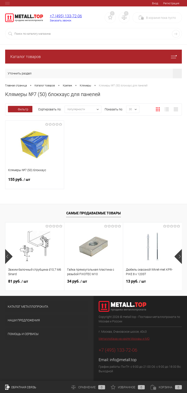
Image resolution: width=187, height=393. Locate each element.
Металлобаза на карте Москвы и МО (124, 338)
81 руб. (18, 281)
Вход (155, 3)
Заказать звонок (60, 20)
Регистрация (171, 3)
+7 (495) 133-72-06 (66, 16)
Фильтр (20, 109)
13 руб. (136, 281)
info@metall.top (123, 359)
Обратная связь (20, 387)
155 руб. (34, 182)
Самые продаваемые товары (93, 213)
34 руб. (77, 281)
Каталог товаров (93, 57)
